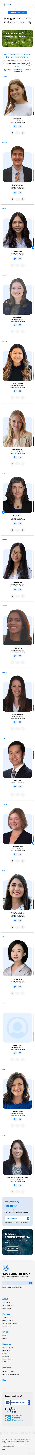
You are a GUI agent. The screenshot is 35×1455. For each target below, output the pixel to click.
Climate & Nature (7, 1320)
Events (5, 1332)
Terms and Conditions (8, 1446)
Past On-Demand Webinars (10, 1374)
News (4, 1335)
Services (6, 1314)
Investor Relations (7, 1326)
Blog (4, 1380)
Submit (28, 1219)
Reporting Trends (7, 1347)
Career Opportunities (8, 1305)
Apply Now (12, 43)
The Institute (6, 1302)
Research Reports (7, 1359)
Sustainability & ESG (8, 1317)
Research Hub (6, 1308)
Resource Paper (7, 1350)
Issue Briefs (5, 1356)
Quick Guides (6, 1353)
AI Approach (5, 1445)
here (23, 65)
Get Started (12, 1248)
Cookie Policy (21, 1445)
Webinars (6, 1368)
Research (6, 1344)
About (5, 1299)
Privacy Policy (24, 1222)
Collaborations (6, 1362)
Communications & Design (10, 1323)
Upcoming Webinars (8, 1371)
